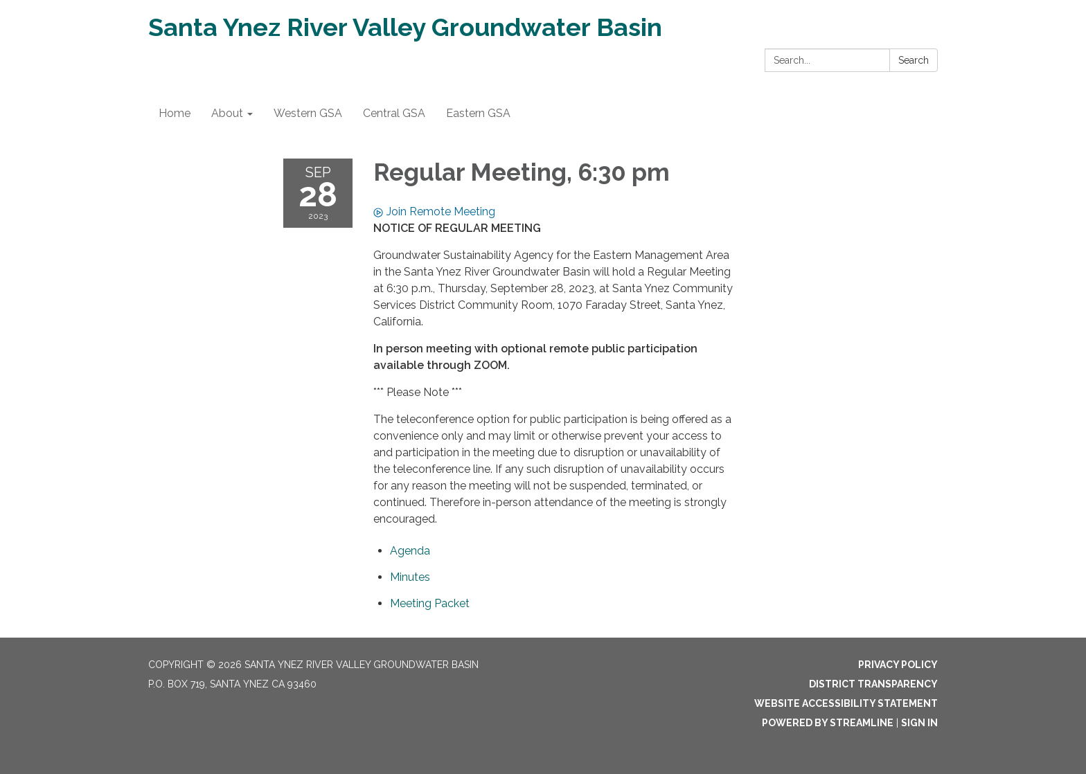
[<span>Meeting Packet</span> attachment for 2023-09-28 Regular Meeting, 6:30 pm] (430, 603)
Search (913, 60)
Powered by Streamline (827, 722)
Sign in (919, 722)
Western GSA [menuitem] (308, 113)
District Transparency (873, 684)
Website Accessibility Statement (846, 703)
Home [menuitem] (174, 113)
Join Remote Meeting (434, 211)
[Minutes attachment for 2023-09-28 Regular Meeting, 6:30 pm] (410, 577)
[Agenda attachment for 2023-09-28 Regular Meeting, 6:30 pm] (410, 550)
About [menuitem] (227, 113)
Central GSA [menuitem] (394, 113)
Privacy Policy (898, 664)
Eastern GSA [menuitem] (478, 113)
